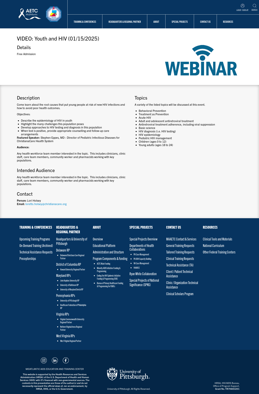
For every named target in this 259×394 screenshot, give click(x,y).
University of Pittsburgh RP (69, 300)
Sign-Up (245, 10)
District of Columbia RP (68, 264)
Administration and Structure (108, 251)
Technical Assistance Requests (36, 251)
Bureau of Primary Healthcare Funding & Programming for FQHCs (110, 284)
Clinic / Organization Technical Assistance (182, 284)
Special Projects (180, 21)
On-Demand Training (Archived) (36, 245)
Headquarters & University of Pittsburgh (71, 241)
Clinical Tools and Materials (217, 239)
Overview (98, 239)
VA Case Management (141, 263)
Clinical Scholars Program (179, 293)
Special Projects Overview (143, 239)
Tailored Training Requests (180, 251)
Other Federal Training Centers (219, 251)
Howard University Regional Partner (72, 269)
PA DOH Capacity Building (142, 258)
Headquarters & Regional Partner (125, 21)
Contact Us (205, 21)
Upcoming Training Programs (34, 239)
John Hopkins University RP (69, 280)
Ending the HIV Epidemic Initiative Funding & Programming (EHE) (108, 277)
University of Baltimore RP (69, 284)
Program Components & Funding (110, 258)
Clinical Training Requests (180, 258)
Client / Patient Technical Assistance (179, 273)
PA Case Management (141, 254)
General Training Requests (180, 245)
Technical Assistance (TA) (179, 264)
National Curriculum (213, 245)
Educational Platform (104, 245)
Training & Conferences (85, 21)
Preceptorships (27, 258)
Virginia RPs (62, 314)
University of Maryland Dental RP (71, 289)
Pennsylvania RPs (65, 295)
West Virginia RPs (65, 335)
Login (238, 10)
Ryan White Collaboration (143, 273)
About (156, 21)
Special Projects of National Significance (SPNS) (144, 282)
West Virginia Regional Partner (70, 340)
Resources (228, 21)
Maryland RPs (63, 275)
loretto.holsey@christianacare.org (46, 204)
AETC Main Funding (103, 263)
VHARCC (137, 267)
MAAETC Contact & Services (181, 239)
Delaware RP (63, 250)
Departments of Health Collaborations (142, 247)
